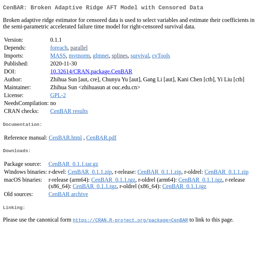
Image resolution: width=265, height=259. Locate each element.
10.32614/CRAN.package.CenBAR (91, 73)
